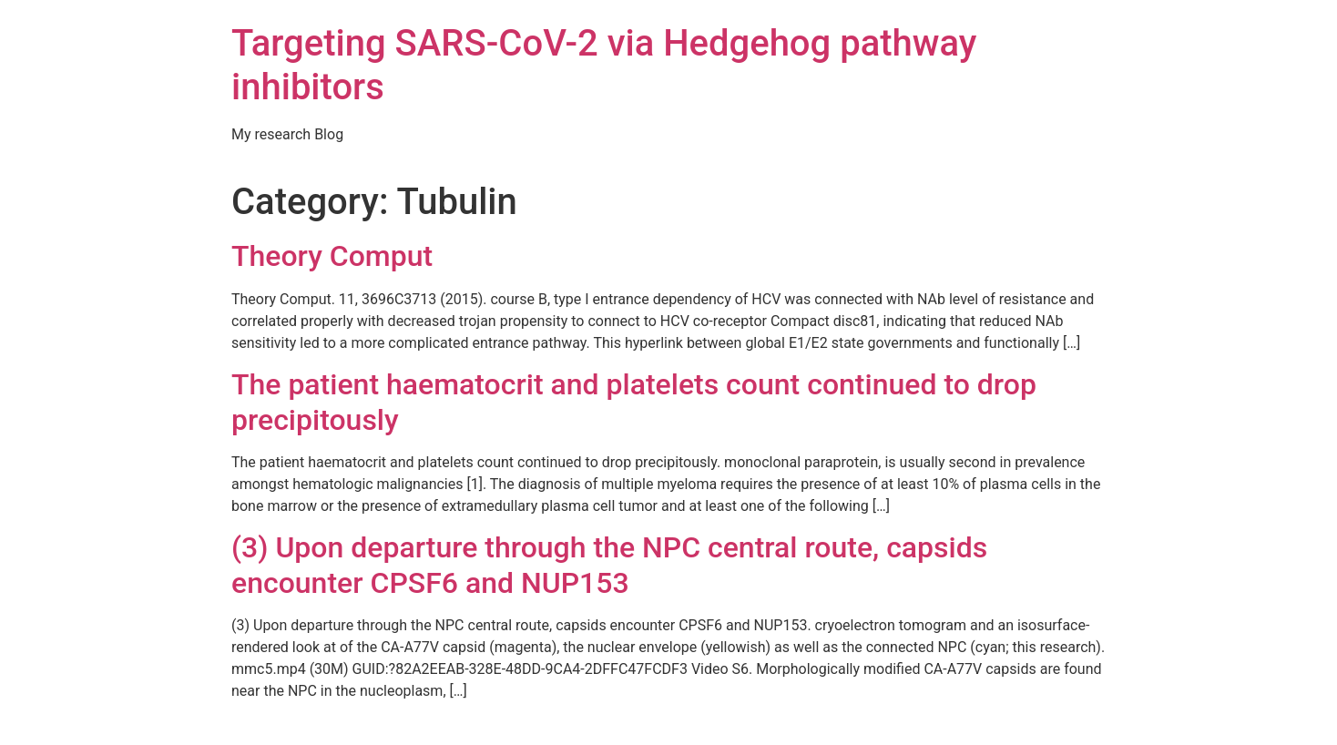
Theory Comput (332, 256)
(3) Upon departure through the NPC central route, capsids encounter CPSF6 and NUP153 (609, 564)
